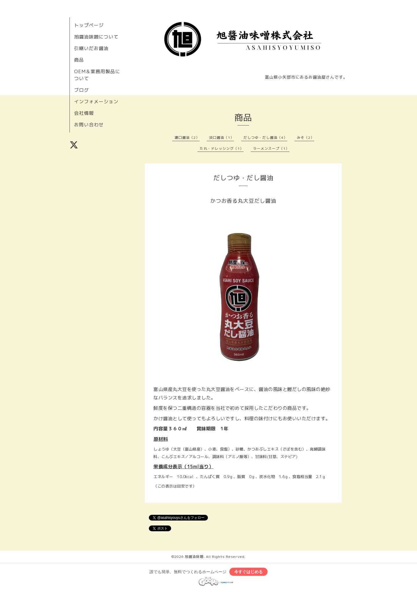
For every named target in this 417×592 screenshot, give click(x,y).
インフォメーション (96, 101)
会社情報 (84, 113)
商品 (79, 60)
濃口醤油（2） (187, 137)
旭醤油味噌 (194, 556)
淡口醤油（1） (221, 137)
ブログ (81, 90)
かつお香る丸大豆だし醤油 (243, 200)
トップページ (89, 25)
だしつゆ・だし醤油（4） (265, 137)
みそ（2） (305, 137)
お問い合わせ (89, 124)
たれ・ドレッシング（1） (222, 148)
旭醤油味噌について (96, 37)
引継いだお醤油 (91, 48)
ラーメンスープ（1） (271, 148)
